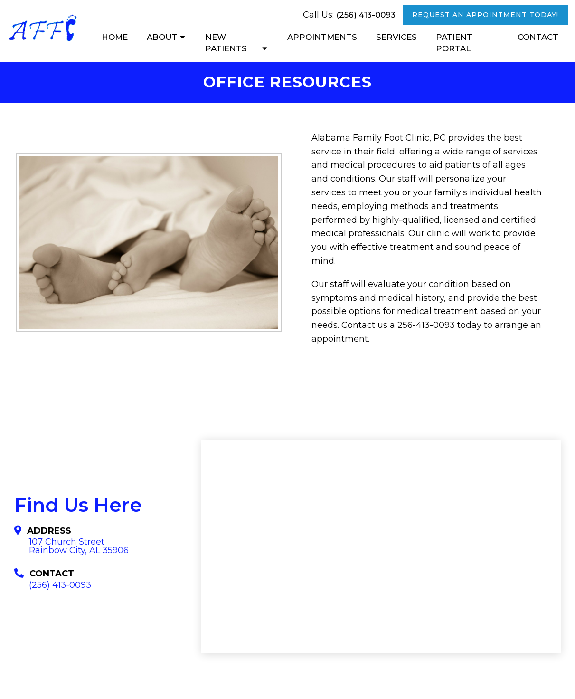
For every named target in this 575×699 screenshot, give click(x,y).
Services (396, 37)
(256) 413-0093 (366, 14)
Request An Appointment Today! (485, 14)
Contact (538, 37)
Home (115, 37)
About (162, 37)
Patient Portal (454, 42)
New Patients (226, 42)
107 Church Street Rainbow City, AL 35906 (79, 546)
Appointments (322, 37)
